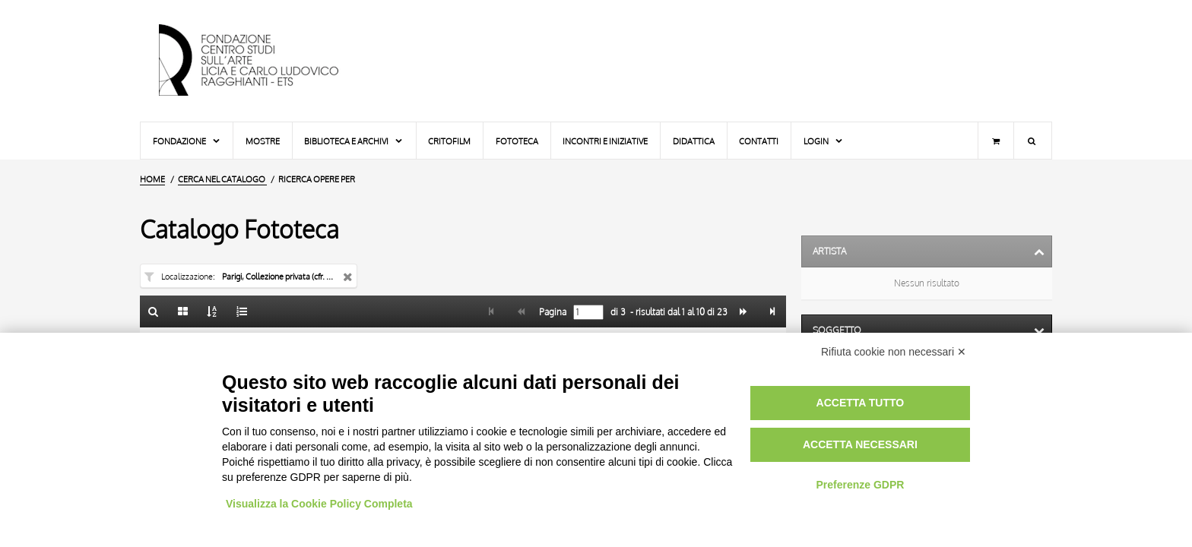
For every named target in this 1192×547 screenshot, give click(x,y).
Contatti (758, 141)
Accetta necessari (860, 444)
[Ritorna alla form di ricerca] (153, 311)
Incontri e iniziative (605, 141)
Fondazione (187, 141)
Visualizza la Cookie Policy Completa (319, 504)
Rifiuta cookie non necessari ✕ (893, 352)
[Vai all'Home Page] (261, 61)
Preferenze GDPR (860, 485)
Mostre (263, 141)
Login (824, 141)
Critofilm (449, 141)
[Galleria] (183, 311)
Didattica (694, 141)
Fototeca (517, 141)
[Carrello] (995, 140)
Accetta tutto (860, 403)
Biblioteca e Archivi (354, 141)
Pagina (551, 312)
